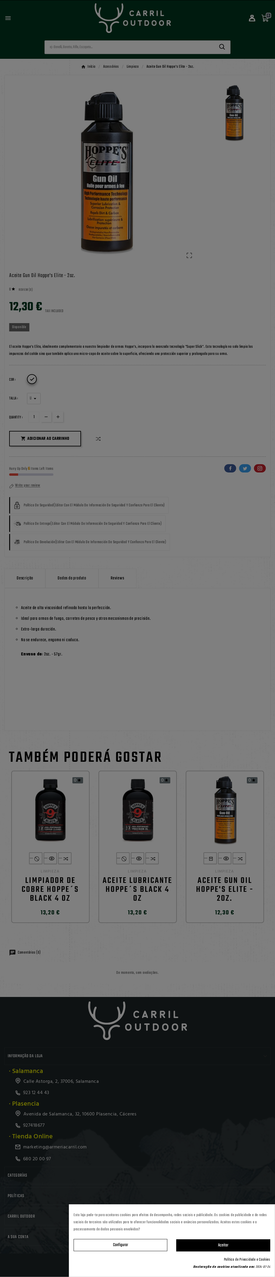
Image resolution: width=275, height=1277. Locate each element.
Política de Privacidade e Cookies (247, 1260)
